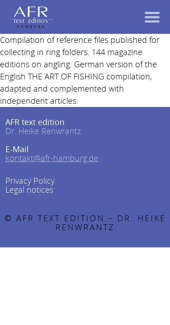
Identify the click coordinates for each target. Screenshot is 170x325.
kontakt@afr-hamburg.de (51, 158)
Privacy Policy (30, 180)
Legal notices (29, 189)
